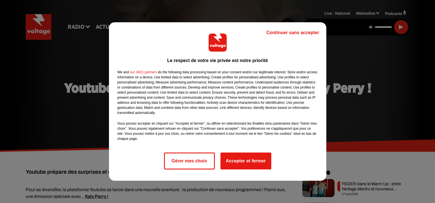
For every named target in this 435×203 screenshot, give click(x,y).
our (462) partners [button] (143, 72)
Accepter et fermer (246, 160)
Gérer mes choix (189, 160)
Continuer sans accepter (292, 32)
